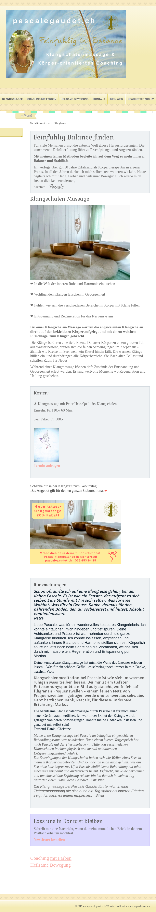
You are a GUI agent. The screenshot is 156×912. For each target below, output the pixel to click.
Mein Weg (116, 99)
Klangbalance (12, 99)
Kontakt (99, 99)
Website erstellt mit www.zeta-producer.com (128, 906)
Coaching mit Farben (41, 99)
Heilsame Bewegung (75, 99)
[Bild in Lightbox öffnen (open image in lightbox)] (66, 44)
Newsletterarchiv (141, 99)
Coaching (51, 858)
